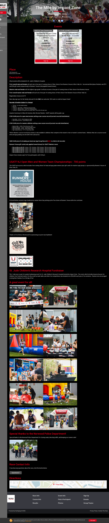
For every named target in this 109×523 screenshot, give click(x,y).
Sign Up (7, 13)
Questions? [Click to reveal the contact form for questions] (22, 482)
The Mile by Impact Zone (61, 7)
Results (3, 44)
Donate (7, 16)
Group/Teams (5, 50)
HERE (56, 150)
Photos (3, 47)
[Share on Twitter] (60, 20)
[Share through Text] (65, 20)
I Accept (92, 520)
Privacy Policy (28, 521)
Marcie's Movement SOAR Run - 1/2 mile (73, 44)
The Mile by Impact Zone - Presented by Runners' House (49, 45)
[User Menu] (7, 19)
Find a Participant (6, 37)
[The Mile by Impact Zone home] (7, 5)
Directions (70, 16)
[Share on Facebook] (57, 20)
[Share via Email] (63, 20)
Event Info (4, 27)
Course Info (4, 34)
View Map (62, 494)
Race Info (4, 24)
